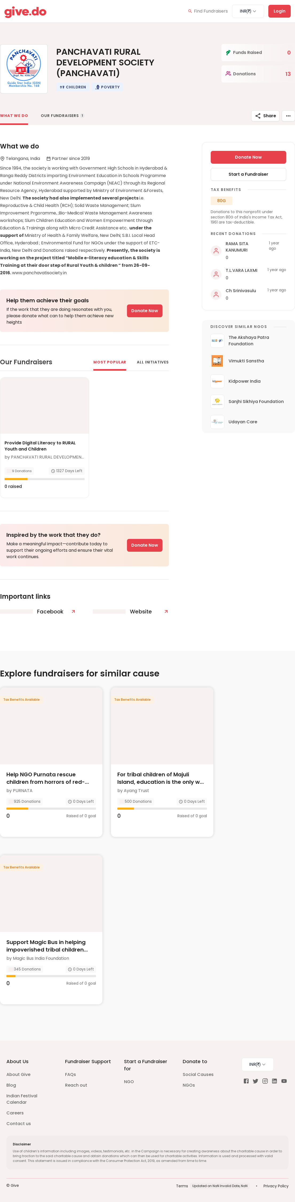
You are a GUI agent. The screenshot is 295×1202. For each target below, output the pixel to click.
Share (265, 116)
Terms (182, 1186)
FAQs (70, 1074)
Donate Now (144, 311)
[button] (72, 87)
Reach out (76, 1085)
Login (279, 11)
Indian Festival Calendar (21, 1099)
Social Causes (198, 1074)
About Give (18, 1074)
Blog (11, 1085)
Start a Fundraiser (248, 174)
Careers (15, 1113)
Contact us (18, 1124)
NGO (129, 1082)
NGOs (189, 1085)
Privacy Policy (276, 1186)
